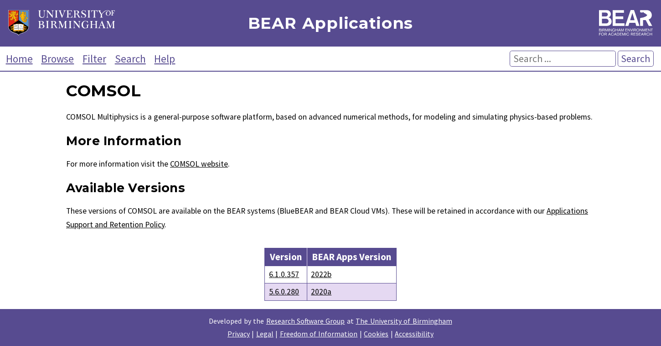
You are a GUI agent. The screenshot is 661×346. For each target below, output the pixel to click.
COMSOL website (199, 164)
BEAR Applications (330, 23)
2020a (321, 292)
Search (130, 58)
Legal (265, 333)
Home (19, 58)
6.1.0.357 (284, 274)
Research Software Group (305, 320)
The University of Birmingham (404, 320)
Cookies (376, 333)
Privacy (238, 333)
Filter (94, 58)
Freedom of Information (319, 333)
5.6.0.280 (284, 292)
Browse (57, 58)
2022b (321, 274)
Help (164, 58)
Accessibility (414, 333)
